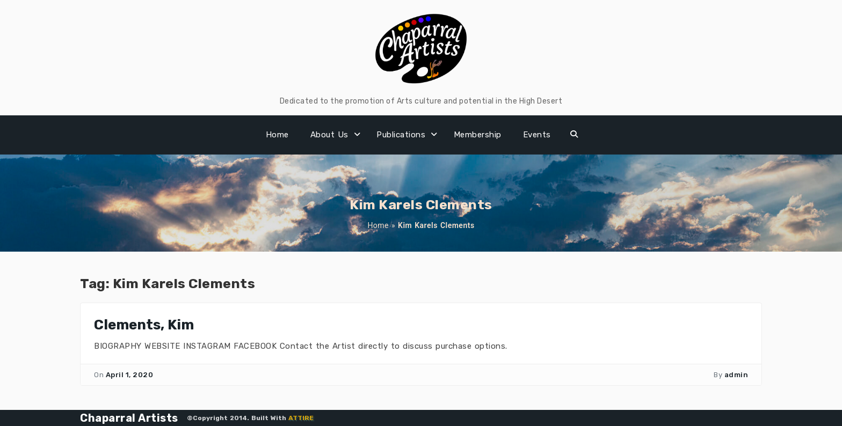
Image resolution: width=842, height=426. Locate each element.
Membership (478, 134)
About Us (329, 134)
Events (537, 134)
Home (277, 134)
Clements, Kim (144, 325)
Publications (400, 134)
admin (736, 375)
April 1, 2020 (130, 375)
